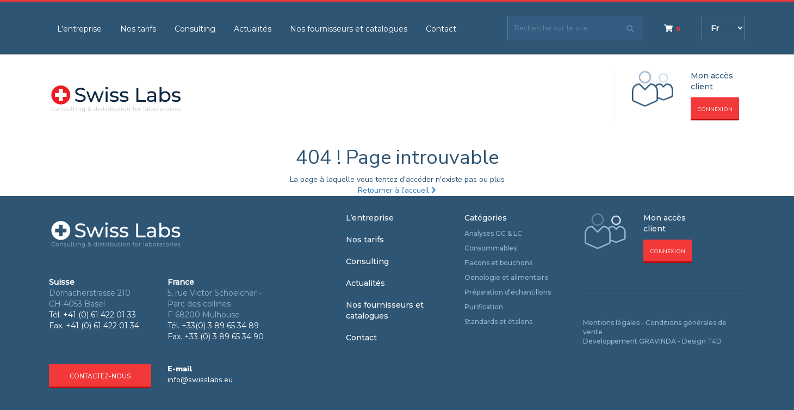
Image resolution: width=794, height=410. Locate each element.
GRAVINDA (657, 341)
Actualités (252, 29)
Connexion (715, 109)
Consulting (195, 29)
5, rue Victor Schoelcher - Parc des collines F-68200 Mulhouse (215, 304)
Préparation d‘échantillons (507, 292)
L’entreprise (79, 29)
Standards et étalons (498, 321)
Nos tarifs (138, 29)
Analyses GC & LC (493, 233)
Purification (483, 307)
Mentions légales (611, 323)
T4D (715, 341)
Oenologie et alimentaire (506, 277)
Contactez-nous (100, 376)
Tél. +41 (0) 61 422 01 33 (92, 315)
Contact (441, 29)
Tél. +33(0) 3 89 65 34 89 (213, 326)
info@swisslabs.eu (200, 380)
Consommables (490, 248)
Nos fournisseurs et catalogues (348, 29)
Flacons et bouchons (498, 263)
